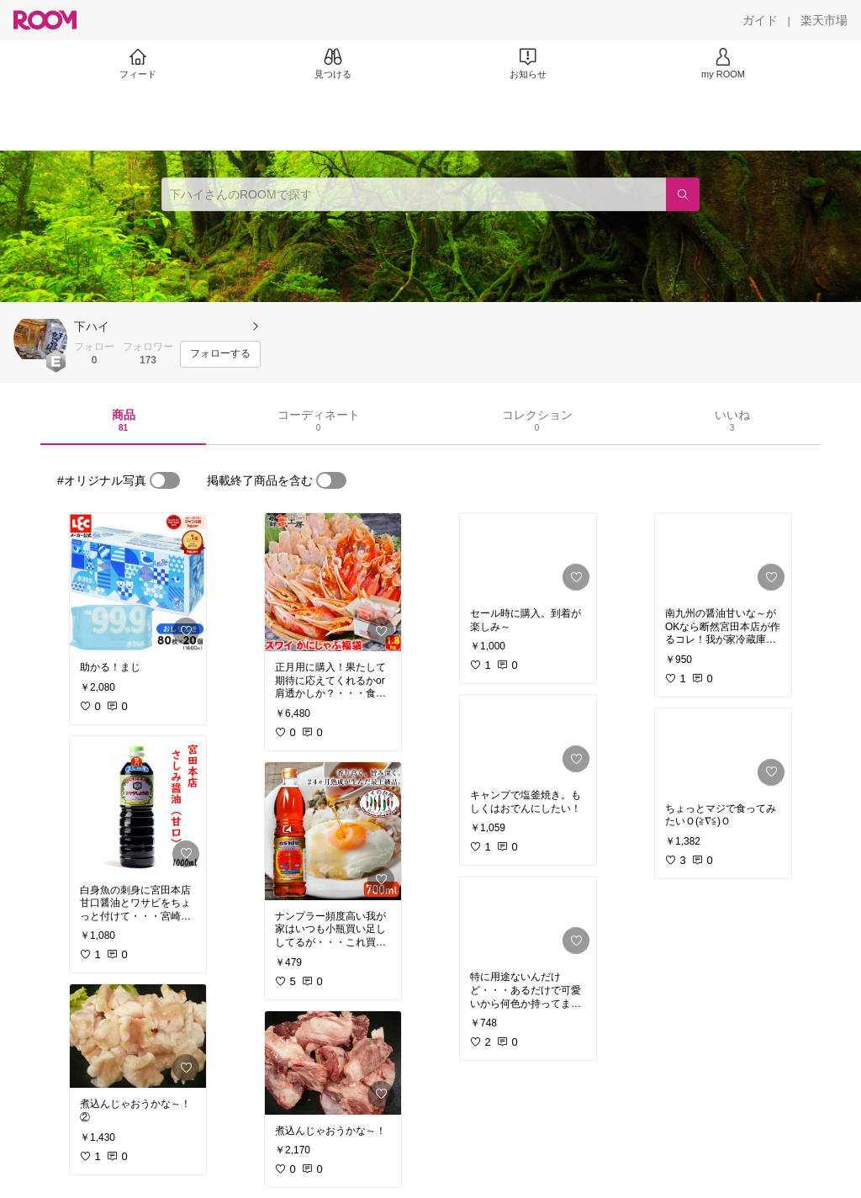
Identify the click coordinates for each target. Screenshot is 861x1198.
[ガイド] (760, 20)
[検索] (683, 194)
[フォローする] (220, 354)
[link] (138, 582)
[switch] (165, 480)
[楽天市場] (824, 20)
